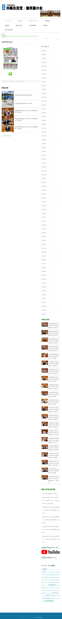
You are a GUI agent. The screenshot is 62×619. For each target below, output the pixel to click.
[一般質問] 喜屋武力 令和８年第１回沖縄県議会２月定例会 (53, 371)
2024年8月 (43, 105)
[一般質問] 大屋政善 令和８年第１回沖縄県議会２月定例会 (53, 363)
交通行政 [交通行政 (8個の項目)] (44, 572)
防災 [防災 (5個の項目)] (44, 601)
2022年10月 (44, 174)
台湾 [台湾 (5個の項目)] (42, 577)
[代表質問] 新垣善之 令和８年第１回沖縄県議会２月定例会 (53, 333)
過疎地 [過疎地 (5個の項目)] (48, 598)
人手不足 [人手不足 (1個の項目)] (49, 572)
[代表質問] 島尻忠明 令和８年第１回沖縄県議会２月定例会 (53, 325)
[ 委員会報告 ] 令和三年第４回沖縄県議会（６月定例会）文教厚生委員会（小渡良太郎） (51, 519)
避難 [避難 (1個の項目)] (51, 598)
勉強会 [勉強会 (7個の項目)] (53, 575)
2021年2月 (43, 240)
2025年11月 (44, 66)
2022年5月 (43, 190)
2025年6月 (43, 78)
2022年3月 (43, 198)
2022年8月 (43, 182)
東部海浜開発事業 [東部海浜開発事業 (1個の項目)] (53, 580)
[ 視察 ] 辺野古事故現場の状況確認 (23, 95)
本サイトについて (35, 20)
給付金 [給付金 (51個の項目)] (55, 593)
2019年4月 (43, 310)
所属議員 (7, 25)
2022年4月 (43, 194)
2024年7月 (43, 109)
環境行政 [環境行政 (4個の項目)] (43, 593)
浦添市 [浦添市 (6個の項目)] (45, 588)
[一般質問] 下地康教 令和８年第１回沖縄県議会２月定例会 (53, 425)
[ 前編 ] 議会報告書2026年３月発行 (23, 103)
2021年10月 (44, 209)
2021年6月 (43, 225)
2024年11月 (44, 97)
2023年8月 (43, 143)
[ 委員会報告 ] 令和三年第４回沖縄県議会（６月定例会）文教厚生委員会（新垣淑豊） (51, 529)
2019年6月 (43, 302)
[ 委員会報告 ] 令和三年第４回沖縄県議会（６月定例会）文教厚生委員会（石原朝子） (51, 539)
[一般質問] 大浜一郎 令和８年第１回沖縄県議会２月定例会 (53, 463)
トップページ (8, 20)
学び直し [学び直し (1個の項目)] (48, 580)
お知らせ (21, 20)
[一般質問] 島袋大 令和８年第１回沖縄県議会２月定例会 (53, 471)
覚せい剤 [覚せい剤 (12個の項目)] (55, 596)
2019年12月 (44, 283)
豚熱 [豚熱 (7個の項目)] (45, 598)
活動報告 (49, 20)
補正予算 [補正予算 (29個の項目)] (48, 596)
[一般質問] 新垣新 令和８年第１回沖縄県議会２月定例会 (53, 394)
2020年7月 (43, 263)
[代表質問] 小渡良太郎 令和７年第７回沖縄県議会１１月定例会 (53, 479)
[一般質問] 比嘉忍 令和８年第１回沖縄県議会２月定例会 (53, 379)
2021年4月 (43, 232)
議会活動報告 (34, 25)
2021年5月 (43, 229)
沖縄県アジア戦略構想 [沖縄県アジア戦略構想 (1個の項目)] (49, 582)
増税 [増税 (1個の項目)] (45, 580)
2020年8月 (43, 260)
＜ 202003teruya (6, 136)
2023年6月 (43, 151)
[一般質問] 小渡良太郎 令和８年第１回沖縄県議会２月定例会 (53, 432)
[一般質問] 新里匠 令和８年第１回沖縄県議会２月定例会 (53, 356)
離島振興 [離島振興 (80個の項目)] (50, 601)
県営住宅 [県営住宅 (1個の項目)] (48, 593)
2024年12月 (44, 93)
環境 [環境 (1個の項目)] (58, 590)
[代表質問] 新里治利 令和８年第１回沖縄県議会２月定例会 (53, 341)
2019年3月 (43, 314)
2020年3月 (43, 275)
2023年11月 (44, 132)
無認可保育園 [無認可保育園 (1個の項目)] (50, 590)
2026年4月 (43, 50)
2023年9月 (43, 140)
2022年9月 (43, 178)
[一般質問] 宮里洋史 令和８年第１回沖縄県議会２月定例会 (53, 417)
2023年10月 (44, 136)
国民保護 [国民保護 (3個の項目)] (46, 577)
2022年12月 (44, 167)
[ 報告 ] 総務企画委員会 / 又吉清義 (49, 493)
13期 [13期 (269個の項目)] (43, 569)
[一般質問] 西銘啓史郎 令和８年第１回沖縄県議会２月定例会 (53, 448)
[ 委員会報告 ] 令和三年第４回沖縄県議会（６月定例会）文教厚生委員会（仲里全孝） (51, 510)
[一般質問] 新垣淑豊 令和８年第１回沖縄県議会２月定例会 (53, 440)
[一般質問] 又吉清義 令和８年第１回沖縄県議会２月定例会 (53, 409)
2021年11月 (44, 205)
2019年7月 (43, 298)
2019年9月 (43, 294)
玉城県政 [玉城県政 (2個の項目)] (55, 590)
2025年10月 (44, 70)
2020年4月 (43, 271)
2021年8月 (43, 217)
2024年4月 (43, 112)
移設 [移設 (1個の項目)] (51, 593)
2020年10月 (44, 252)
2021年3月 (43, 236)
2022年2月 (43, 201)
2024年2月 (43, 120)
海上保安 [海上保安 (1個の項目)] (49, 588)
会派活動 (47, 25)
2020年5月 (43, 267)
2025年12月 (44, 62)
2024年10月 (44, 101)
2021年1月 (43, 244)
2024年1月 (43, 124)
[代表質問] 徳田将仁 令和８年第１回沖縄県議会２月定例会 (53, 348)
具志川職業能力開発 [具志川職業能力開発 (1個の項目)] (47, 574)
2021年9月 (43, 213)
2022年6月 (43, 186)
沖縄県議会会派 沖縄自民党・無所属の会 (28, 617)
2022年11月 (44, 171)
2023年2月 (43, 163)
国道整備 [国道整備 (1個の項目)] (50, 577)
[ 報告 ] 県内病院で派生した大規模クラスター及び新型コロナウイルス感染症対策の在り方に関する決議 (51, 500)
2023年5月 (43, 155)
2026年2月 (43, 58)
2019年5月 (43, 306)
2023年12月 (44, 128)
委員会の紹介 (20, 25)
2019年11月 (44, 287)
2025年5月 (43, 81)
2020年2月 (43, 279)
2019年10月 (44, 291)
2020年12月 (44, 248)
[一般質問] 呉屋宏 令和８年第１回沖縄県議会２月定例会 (53, 402)
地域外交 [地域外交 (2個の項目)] (55, 577)
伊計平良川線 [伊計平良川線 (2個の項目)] (54, 572)
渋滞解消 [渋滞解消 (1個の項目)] (45, 590)
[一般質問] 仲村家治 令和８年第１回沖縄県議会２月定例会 (53, 386)
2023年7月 (43, 147)
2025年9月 (43, 74)
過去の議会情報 (9, 30)
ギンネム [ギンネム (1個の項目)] (57, 569)
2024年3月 (43, 116)
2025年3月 (43, 85)
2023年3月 (43, 159)
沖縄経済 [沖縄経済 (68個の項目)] (52, 585)
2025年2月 (43, 89)
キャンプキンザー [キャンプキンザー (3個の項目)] (51, 569)
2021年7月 (43, 221)
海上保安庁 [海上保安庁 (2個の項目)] (53, 588)
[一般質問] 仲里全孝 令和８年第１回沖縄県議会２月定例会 (53, 455)
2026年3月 (43, 54)
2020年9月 (43, 256)
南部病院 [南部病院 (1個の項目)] (57, 574)
